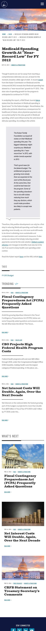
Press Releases (17, 583)
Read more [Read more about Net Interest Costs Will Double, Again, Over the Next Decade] (5, 420)
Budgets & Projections (24, 472)
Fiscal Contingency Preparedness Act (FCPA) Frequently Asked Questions (20, 481)
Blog (14, 472)
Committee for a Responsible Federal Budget (4, 4)
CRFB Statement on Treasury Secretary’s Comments (21, 591)
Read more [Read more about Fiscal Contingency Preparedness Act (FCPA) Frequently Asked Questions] (7, 492)
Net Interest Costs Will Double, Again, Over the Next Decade (21, 391)
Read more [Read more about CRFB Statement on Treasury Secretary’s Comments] (7, 600)
